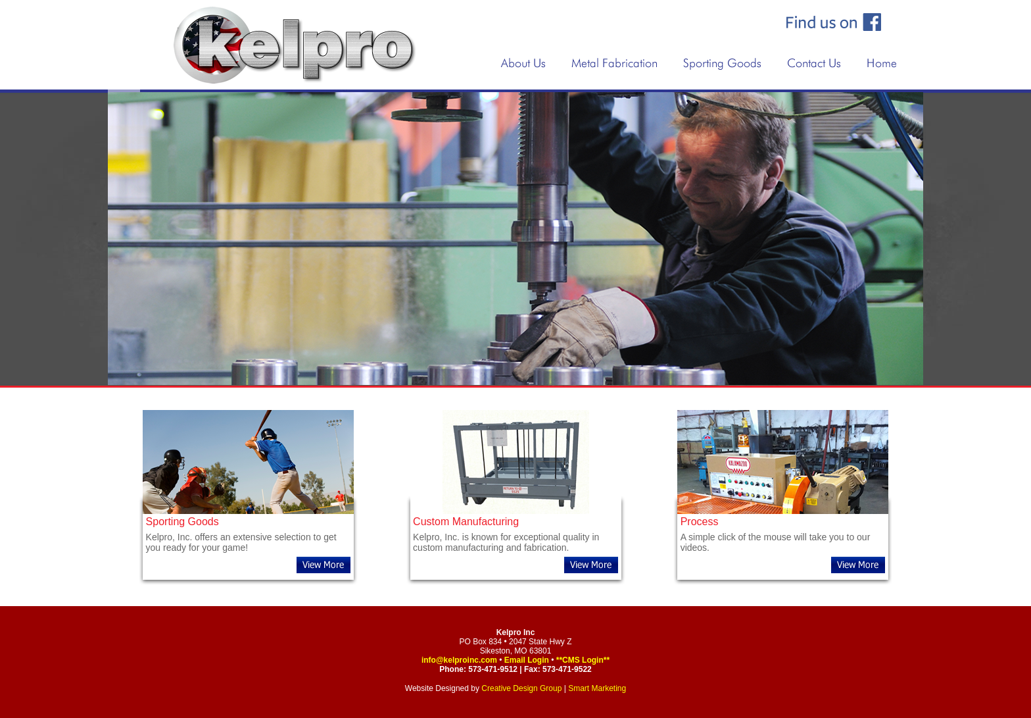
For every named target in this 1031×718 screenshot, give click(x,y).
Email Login (526, 660)
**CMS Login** (583, 660)
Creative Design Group (521, 688)
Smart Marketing (597, 688)
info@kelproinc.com (459, 660)
